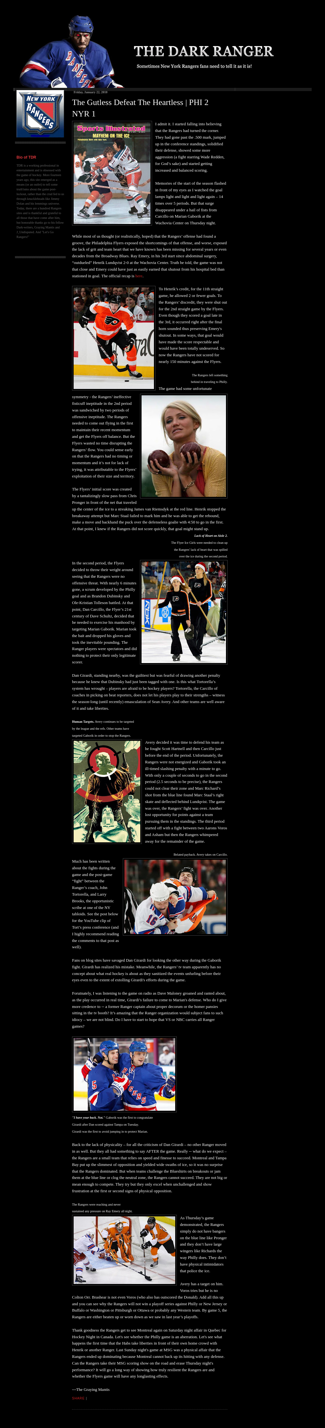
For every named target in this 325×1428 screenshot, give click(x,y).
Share (78, 1398)
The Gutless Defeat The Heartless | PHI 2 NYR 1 (140, 108)
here (139, 275)
